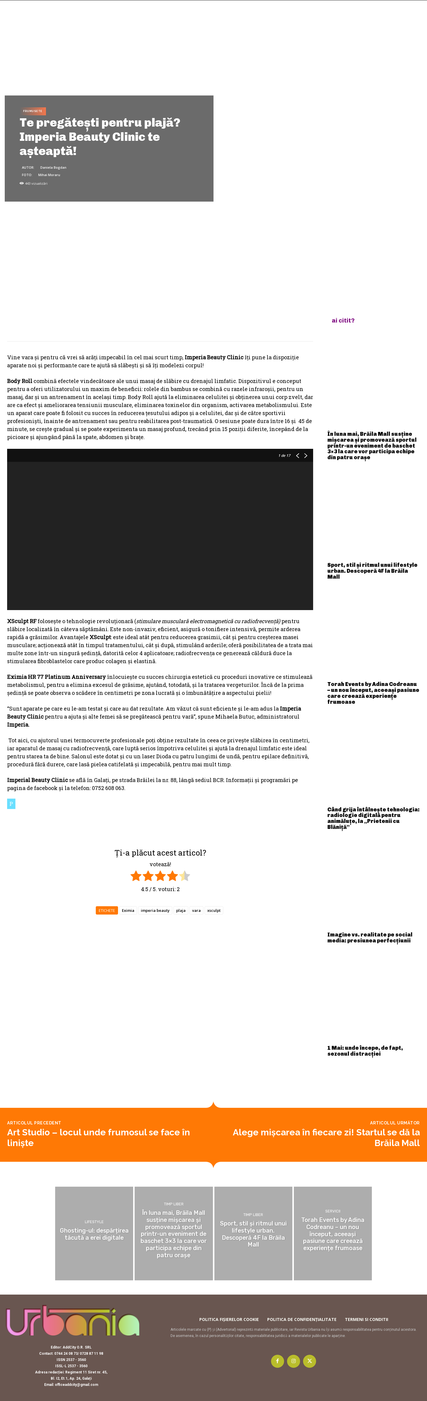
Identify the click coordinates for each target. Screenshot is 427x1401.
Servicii (332, 1212)
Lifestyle (94, 1222)
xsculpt (214, 910)
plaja (181, 910)
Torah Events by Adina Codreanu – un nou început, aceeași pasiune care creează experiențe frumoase (373, 693)
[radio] (135, 876)
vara (196, 910)
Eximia (128, 910)
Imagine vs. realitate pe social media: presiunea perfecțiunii (369, 937)
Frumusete (33, 111)
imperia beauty (155, 910)
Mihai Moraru (49, 175)
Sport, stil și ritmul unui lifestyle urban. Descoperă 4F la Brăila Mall (372, 571)
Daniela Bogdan (53, 167)
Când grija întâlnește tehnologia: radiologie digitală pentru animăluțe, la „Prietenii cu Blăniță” (373, 818)
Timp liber (174, 1205)
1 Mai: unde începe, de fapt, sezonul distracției (365, 1051)
